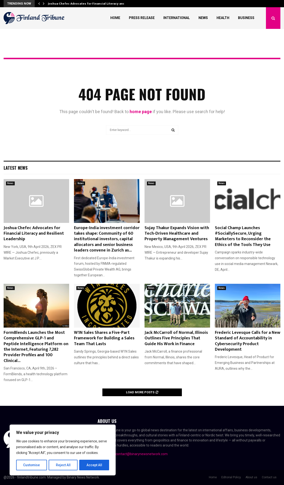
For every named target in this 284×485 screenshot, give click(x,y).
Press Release (142, 18)
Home (115, 18)
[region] (63, 450)
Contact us (269, 477)
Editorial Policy (231, 477)
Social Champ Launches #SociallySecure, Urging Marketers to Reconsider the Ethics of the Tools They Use (243, 236)
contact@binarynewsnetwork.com (141, 454)
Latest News (15, 168)
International (176, 18)
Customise (31, 465)
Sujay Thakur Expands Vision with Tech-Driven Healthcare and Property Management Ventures (177, 233)
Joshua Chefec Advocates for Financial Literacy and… (87, 3)
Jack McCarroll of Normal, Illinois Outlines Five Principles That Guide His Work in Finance (176, 338)
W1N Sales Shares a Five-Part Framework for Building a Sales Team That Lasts (104, 338)
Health (223, 18)
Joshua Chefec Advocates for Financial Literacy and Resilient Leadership (34, 233)
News (203, 18)
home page (141, 111)
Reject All (63, 465)
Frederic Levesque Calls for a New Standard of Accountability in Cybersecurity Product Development (247, 341)
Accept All (94, 465)
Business (246, 18)
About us (251, 477)
